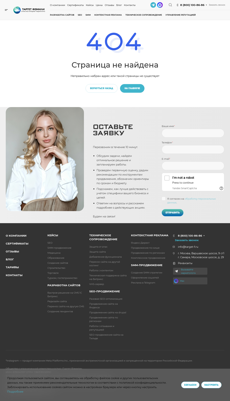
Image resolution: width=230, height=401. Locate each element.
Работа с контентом (101, 270)
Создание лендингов (60, 311)
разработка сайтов (63, 285)
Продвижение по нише (145, 247)
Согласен (190, 385)
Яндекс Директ (140, 242)
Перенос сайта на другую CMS (65, 306)
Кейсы (52, 235)
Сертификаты (17, 243)
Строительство (56, 267)
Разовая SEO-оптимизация (105, 298)
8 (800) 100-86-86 (192, 5)
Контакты (14, 275)
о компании (16, 235)
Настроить (211, 385)
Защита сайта (97, 251)
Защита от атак (98, 246)
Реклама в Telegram (143, 282)
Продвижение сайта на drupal (107, 312)
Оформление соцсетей (145, 277)
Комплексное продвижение (148, 257)
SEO (49, 242)
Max (182, 281)
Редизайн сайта (57, 301)
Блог (10, 259)
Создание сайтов (57, 262)
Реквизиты (182, 263)
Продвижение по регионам (148, 252)
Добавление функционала (105, 256)
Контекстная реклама (149, 235)
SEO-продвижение (104, 291)
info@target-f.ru (188, 246)
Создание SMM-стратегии (146, 272)
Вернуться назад (101, 88)
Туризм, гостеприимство (62, 277)
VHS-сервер (96, 284)
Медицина (54, 252)
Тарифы (12, 267)
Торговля (53, 272)
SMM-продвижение (59, 247)
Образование (55, 257)
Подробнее (15, 391)
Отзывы (12, 251)
